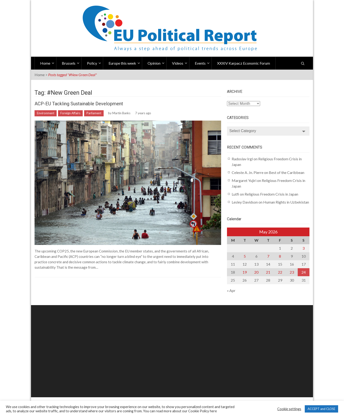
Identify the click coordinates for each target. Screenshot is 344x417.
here (213, 411)
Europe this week (122, 63)
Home (45, 63)
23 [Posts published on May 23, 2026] (292, 272)
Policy (92, 63)
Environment (45, 113)
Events (200, 63)
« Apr (231, 290)
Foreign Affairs (70, 113)
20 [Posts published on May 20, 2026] (256, 272)
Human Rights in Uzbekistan (286, 202)
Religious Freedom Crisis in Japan (271, 194)
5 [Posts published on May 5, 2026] (245, 256)
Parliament (93, 113)
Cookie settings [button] (289, 409)
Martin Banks (121, 113)
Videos (177, 63)
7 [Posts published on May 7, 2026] (268, 256)
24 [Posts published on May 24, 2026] (303, 272)
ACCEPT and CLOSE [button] (321, 409)
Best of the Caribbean (286, 172)
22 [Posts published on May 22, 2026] (280, 272)
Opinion (154, 63)
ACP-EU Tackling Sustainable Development (79, 103)
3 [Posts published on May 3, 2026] (303, 248)
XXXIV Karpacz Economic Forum (243, 63)
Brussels (68, 63)
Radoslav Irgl (242, 159)
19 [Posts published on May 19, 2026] (244, 272)
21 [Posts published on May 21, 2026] (268, 272)
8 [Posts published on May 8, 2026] (280, 256)
